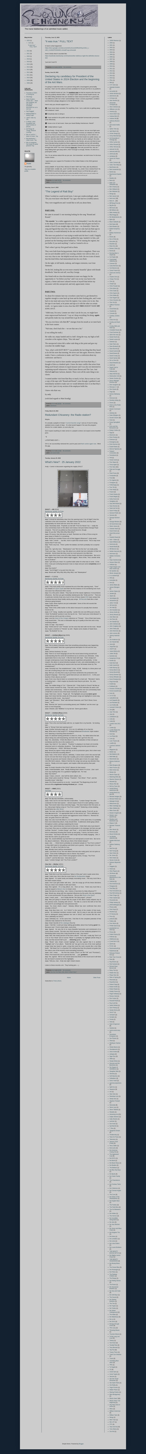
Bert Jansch (113, 196)
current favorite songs (73, 423)
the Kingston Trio (115, 1232)
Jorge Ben (113, 646)
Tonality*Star (113, 1345)
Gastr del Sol (113, 508)
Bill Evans (113, 208)
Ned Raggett (30, 111)
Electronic (113, 435)
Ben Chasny (113, 187)
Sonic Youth (113, 1080)
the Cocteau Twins (115, 1184)
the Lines (112, 1241)
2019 (28, 59)
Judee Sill (112, 653)
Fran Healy (113, 489)
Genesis (112, 515)
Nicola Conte (113, 860)
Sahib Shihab (114, 1005)
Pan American (114, 883)
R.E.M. (112, 946)
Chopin (112, 284)
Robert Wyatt (113, 989)
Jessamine (113, 600)
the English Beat (114, 1201)
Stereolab (112, 1105)
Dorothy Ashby (114, 400)
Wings (111, 1417)
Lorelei (112, 727)
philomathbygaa (114, 905)
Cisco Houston (114, 300)
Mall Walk (112, 756)
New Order (113, 853)
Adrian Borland (114, 93)
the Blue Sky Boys (115, 1170)
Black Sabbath (114, 222)
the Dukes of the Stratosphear (114, 1197)
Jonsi (111, 644)
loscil (111, 734)
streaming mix (114, 1114)
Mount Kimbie (114, 834)
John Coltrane (114, 624)
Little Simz (59, 809)
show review (113, 1051)
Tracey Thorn (114, 1352)
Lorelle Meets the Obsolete (115, 730)
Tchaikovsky (113, 1134)
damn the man (114, 334)
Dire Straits (113, 389)
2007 (111, 59)
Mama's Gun (61, 889)
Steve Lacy (113, 1107)
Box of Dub (113, 239)
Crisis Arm (113, 319)
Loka (111, 719)
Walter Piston (114, 1390)
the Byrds (112, 1174)
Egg (111, 432)
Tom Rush (113, 1343)
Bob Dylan (113, 224)
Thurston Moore (114, 1334)
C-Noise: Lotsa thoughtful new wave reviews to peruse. (31, 124)
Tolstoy (112, 1340)
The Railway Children (113, 1275)
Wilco (111, 1409)
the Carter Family (115, 1176)
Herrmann (113, 553)
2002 (111, 47)
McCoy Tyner (113, 786)
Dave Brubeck (114, 346)
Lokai (111, 721)
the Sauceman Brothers (114, 1287)
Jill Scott (112, 605)
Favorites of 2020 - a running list (32, 93)
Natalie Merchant (115, 840)
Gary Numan (113, 506)
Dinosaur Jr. (113, 387)
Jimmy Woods (114, 614)
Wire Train (113, 1420)
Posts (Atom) (57, 981)
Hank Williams (114, 542)
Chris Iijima (113, 288)
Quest (111, 944)
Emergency (113, 442)
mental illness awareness (114, 789)
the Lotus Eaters (114, 1243)
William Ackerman (115, 1411)
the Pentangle (114, 1269)
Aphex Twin (113, 129)
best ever (112, 198)
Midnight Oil (113, 801)
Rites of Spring (114, 977)
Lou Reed (112, 736)
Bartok (111, 172)
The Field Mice (114, 1207)
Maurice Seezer (114, 779)
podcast (112, 919)
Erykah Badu (113, 446)
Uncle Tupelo (113, 1374)
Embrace (112, 439)
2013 (28, 69)
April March (113, 131)
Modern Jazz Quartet (113, 816)
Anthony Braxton (115, 121)
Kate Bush (113, 663)
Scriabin (112, 1017)
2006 (111, 57)
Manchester (113, 759)
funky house (113, 499)
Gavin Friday (113, 510)
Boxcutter (112, 241)
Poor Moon (113, 923)
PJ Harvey (113, 914)
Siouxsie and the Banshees (115, 1064)
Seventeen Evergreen (113, 1035)
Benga (111, 194)
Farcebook (113, 455)
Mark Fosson (113, 767)
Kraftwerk (112, 686)
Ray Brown (113, 962)
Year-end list (113, 1427)
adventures (53, 405)
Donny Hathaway (115, 394)
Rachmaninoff (114, 948)
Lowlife (112, 743)
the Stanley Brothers (113, 1300)
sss (111, 1091)
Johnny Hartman (115, 635)
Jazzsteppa (113, 598)
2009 (28, 80)
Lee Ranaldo (113, 702)
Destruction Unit (114, 376)
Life (111, 709)
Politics (112, 921)
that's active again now (88, 444)
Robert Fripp (113, 984)
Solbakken (113, 1078)
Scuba (111, 1019)
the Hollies (113, 1213)
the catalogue (65, 923)
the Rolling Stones (115, 1280)
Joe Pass (112, 619)
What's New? (72, 972)
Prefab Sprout (114, 926)
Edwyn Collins (114, 430)
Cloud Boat (113, 308)
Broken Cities (114, 248)
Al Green (112, 98)
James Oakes (114, 591)
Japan (111, 596)
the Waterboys (114, 1317)
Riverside (112, 980)
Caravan (112, 263)
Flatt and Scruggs (115, 469)
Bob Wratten (113, 226)
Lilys (111, 714)
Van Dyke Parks (114, 1383)
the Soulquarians (80, 876)
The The (112, 1303)
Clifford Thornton (115, 305)
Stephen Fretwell (115, 1101)
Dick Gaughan (114, 385)
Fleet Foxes (113, 473)
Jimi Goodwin (114, 610)
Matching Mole (114, 777)
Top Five (112, 1350)
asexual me (113, 149)
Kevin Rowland (114, 679)
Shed (111, 1040)
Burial (111, 251)
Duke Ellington (114, 415)
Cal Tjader (113, 257)
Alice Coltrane (114, 107)
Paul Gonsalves (114, 891)
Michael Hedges (114, 796)
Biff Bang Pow (114, 203)
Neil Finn (112, 848)
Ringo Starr (113, 975)
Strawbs (112, 1112)
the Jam (112, 1222)
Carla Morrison (114, 266)
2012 (28, 72)
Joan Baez (113, 617)
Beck (111, 180)
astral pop (113, 154)
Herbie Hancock (114, 551)
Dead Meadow (114, 363)
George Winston (114, 521)
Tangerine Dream (115, 1130)
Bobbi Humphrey (115, 229)
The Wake (113, 1314)
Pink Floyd (113, 909)
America (112, 111)
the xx (111, 1319)
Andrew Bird (113, 116)
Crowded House (114, 330)
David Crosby (114, 356)
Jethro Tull (113, 603)
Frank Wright (113, 496)
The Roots (113, 1284)
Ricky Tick (113, 970)
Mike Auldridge (114, 806)
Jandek (112, 593)
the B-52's (113, 1158)
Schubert (112, 1015)
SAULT (67, 972)
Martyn (112, 772)
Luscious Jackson (115, 745)
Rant (111, 959)
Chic (111, 281)
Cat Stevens (113, 268)
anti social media (54, 453)
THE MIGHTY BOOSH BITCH (114, 1252)
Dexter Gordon (114, 378)
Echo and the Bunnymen (114, 427)
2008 (28, 83)
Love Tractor (113, 741)
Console (112, 313)
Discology (29, 97)
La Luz (112, 695)
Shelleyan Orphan (115, 1043)
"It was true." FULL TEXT (59, 41)
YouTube (61, 511)
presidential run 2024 (56, 182)
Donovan (112, 398)
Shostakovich (114, 1049)
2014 (28, 67)
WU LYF (112, 1422)
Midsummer (113, 803)
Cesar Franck (114, 270)
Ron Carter (113, 998)
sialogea (112, 1054)
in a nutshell (113, 575)
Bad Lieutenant (114, 169)
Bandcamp (48, 511)
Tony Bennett (113, 1347)
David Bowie (113, 353)
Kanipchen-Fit (114, 658)
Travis (111, 1358)
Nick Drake (113, 858)
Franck (112, 492)
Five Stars (58, 972)
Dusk (111, 420)
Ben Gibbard (113, 189)
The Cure (112, 1194)
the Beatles (113, 1165)
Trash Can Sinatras (115, 1354)
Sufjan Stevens (114, 1116)
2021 (28, 53)
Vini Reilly (112, 1385)
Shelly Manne (114, 1047)
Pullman (112, 937)
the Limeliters (114, 1239)
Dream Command (115, 409)
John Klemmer (114, 631)
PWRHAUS (113, 939)
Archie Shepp (114, 133)
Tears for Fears (114, 1137)
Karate (111, 660)
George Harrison (115, 517)
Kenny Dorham (114, 674)
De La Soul (113, 360)
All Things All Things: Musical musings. (31, 130)
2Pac (111, 80)
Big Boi (112, 205)
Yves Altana (113, 1429)
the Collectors (114, 1188)
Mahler (112, 752)
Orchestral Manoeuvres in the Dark (115, 877)
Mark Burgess (114, 765)
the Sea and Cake (115, 1291)
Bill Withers (113, 210)
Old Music (113, 873)
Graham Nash (114, 528)
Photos (112, 907)
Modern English (114, 813)
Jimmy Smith (113, 612)
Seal (111, 1022)
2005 (111, 54)
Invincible (112, 580)
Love (111, 738)
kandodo (112, 656)
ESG (87, 597)
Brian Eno (113, 246)
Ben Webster (113, 191)
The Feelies (113, 1205)
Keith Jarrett (113, 665)
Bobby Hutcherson (115, 233)
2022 (28, 51)
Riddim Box (113, 973)
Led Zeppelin (113, 700)
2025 (28, 40)
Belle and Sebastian (113, 183)
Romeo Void (113, 996)
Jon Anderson (114, 639)
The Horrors (113, 1216)
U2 (110, 1369)
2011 (28, 75)
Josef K (112, 649)
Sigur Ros (113, 1056)
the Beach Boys (114, 1163)
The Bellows (113, 1167)
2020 (28, 56)
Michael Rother (114, 799)
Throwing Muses (115, 1330)
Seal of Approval (114, 1024)
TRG (111, 1365)
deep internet (113, 374)
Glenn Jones (113, 526)
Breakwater (86, 731)
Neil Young (113, 851)
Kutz (111, 693)
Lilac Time (113, 712)
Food (111, 478)
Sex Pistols (113, 1038)
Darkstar (112, 341)
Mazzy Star (113, 784)
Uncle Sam (113, 1372)
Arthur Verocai (114, 147)
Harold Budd (113, 546)
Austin (29, 163)
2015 (28, 64)
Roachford (113, 982)
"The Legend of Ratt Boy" (59, 191)
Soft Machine (113, 1076)
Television (113, 1139)
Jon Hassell (113, 642)
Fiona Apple (113, 464)
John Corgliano (114, 626)
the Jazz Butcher (115, 1224)
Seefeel (112, 1028)
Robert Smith (113, 987)
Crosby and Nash (115, 322)
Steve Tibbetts (114, 1109)
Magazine (112, 749)
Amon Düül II (113, 114)
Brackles (112, 244)
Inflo (63, 972)
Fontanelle (113, 475)
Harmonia (112, 544)
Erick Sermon (114, 444)
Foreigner (112, 482)
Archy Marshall (114, 136)
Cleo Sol (52, 972)
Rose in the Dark (88, 895)
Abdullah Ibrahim (115, 87)
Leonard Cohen (114, 707)
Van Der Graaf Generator (114, 1379)
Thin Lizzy (113, 1328)
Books (111, 237)
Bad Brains (113, 167)
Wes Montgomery (115, 1394)
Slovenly (112, 1073)
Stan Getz (113, 1094)
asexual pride (114, 151)
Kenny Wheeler (114, 677)
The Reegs (113, 1278)
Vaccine (112, 1376)
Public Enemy (114, 934)
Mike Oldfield (113, 808)
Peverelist (113, 900)
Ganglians (113, 501)
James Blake (113, 585)
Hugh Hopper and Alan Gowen (115, 567)
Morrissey (112, 832)
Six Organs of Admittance (114, 1068)
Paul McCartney (114, 893)
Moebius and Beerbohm (113, 820)
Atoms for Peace (115, 158)
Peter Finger (113, 895)
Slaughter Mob (114, 1071)
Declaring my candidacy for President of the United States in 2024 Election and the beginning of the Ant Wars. (72, 79)
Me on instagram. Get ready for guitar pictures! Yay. (32, 144)
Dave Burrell (113, 348)
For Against (113, 480)
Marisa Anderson (115, 761)
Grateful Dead (114, 537)
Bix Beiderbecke (114, 217)
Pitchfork (112, 912)
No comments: (68, 67)
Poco (111, 916)
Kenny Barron (114, 670)
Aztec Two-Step (114, 165)
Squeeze (112, 1089)
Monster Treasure (115, 825)
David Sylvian (114, 358)
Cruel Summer (114, 332)
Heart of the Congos (61, 618)
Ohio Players (113, 871)
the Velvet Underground (113, 1311)
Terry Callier (113, 1145)
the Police (113, 1272)
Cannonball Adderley (113, 260)
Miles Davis (113, 810)
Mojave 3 (112, 823)
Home (69, 977)
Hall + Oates (113, 539)
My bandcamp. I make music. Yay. (31, 139)
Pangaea (112, 886)
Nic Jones (113, 855)
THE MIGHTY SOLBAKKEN (114, 1260)
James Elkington (115, 587)
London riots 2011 (115, 723)
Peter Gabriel (114, 898)
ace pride (112, 91)
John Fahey (113, 628)
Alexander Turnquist (113, 103)
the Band (112, 1160)
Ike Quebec (113, 571)
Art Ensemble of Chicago (114, 139)
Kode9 (111, 684)
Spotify (55, 511)
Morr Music (113, 829)
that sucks (113, 1148)
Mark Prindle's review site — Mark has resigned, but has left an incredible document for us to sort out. (32, 104)
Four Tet (112, 487)
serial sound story (115, 1030)
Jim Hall (112, 607)
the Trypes (113, 1306)
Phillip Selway (114, 902)
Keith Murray (113, 667)
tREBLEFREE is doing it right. (31, 114)
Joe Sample (113, 621)
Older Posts (96, 977)
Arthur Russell (114, 144)
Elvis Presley (113, 437)
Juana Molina (114, 651)
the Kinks (112, 1236)
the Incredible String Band (114, 1219)
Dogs (111, 391)
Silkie (111, 1058)
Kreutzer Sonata (114, 688)
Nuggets (112, 866)
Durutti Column (114, 417)
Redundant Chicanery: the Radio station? (68, 414)
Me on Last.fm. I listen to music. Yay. (32, 135)
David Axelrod (114, 351)
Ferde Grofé (113, 460)
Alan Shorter (113, 100)
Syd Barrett (113, 1126)
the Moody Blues (115, 1263)
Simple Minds (114, 1061)
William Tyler (113, 1415)
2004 (111, 52)
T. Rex (111, 1128)
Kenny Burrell (114, 672)
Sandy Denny (114, 1010)
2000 (111, 43)
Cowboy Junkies (114, 316)
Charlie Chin (113, 277)
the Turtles (113, 1308)
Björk (111, 219)
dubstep (112, 413)
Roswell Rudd (114, 1001)
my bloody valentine (113, 837)
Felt (111, 457)
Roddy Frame (114, 991)
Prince (111, 932)
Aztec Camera (114, 162)
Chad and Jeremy (115, 273)
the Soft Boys (114, 1295)
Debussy (112, 371)
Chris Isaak (113, 291)
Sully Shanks (113, 1119)
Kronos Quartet (114, 691)
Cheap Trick (113, 279)
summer (112, 1121)
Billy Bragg (113, 215)
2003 (111, 50)
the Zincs (112, 1321)
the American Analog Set (113, 1151)
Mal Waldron (113, 754)
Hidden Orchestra (115, 556)
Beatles (112, 178)
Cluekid (112, 311)
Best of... (112, 201)
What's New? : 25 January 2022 (63, 462)
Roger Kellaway (114, 994)
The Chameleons (115, 1180)
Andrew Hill (113, 118)
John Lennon (113, 633)
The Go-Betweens (115, 1209)
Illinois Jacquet (114, 573)
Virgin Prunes (114, 1387)
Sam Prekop (113, 1007)
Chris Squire (113, 293)
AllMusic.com (114, 109)
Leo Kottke (113, 705)
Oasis (111, 869)
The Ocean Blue (114, 1267)
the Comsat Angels (115, 1190)
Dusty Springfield (115, 422)
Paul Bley (112, 888)
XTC (111, 1424)
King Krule (113, 681)
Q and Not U (113, 941)
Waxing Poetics (114, 1392)
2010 (28, 77)
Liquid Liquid (59, 588)
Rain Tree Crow (114, 957)
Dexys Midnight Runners (114, 381)
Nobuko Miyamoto (115, 862)
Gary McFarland (114, 503)
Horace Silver (114, 562)
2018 (28, 61)
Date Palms (113, 344)
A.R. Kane (113, 85)
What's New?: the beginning (115, 1401)
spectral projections (115, 1083)
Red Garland (113, 964)
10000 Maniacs (114, 40)
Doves (111, 402)
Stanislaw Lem (114, 1096)
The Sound (113, 1297)
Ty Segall (112, 1367)
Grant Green (113, 531)
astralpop (112, 156)
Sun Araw (112, 1123)
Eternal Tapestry (114, 449)
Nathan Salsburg (115, 844)
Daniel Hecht (113, 337)
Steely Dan (113, 1099)
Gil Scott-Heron (114, 524)
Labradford (113, 698)
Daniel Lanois (114, 339)
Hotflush (112, 564)
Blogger (81, 1444)
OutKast (112, 881)
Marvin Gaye (113, 774)
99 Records (83, 599)
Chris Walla (113, 295)
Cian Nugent (113, 297)
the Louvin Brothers (115, 1247)
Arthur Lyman (114, 142)
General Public (114, 513)
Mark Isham (113, 770)
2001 (111, 45)
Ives (111, 582)
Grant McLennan (115, 533)
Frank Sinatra (114, 494)
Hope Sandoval (114, 560)
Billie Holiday (113, 212)
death (111, 365)
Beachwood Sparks (115, 174)
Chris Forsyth (114, 286)
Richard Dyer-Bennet (114, 967)
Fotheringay (113, 485)
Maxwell (112, 781)
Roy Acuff (112, 1003)
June (30, 43)
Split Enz (112, 1087)
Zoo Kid (112, 1431)
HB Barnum (113, 549)
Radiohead (113, 951)
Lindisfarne (113, 716)
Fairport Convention (113, 452)
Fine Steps (113, 462)
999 (111, 82)
